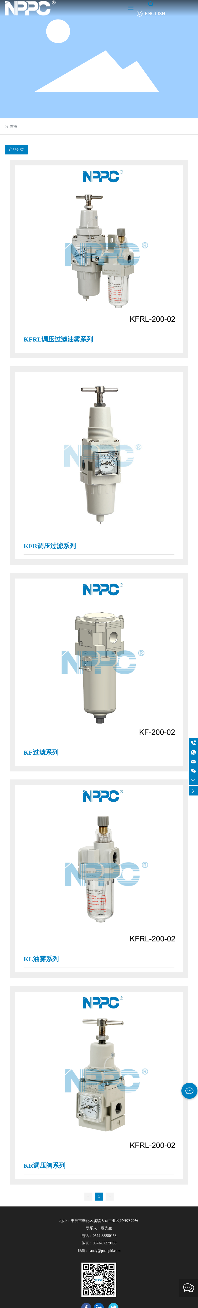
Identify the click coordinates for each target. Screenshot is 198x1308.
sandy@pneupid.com (104, 1251)
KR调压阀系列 (44, 1165)
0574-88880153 (105, 1236)
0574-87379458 (105, 1243)
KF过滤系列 (41, 752)
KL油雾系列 (41, 959)
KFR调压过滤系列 (50, 545)
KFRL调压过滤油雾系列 (58, 339)
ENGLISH (155, 13)
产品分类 (16, 150)
